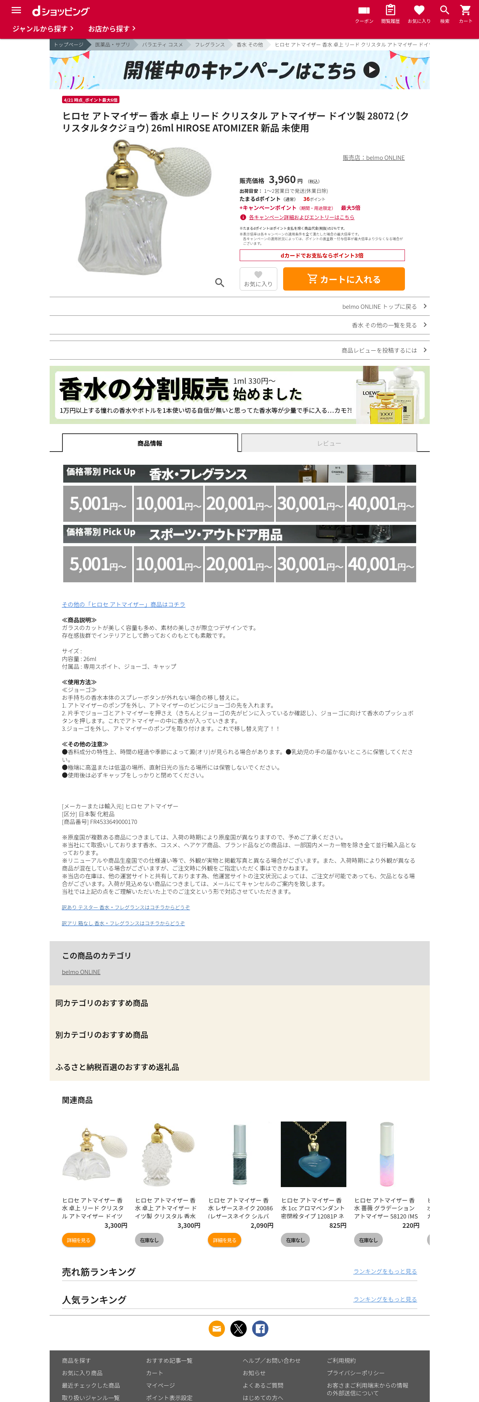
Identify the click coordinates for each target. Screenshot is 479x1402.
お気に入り (258, 284)
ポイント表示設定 (169, 1397)
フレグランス (210, 44)
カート (155, 1373)
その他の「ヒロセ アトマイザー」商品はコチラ (123, 604)
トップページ (69, 44)
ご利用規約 (341, 1360)
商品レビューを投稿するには (379, 350)
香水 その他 (250, 44)
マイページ (160, 1385)
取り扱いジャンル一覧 (91, 1397)
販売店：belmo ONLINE (374, 157)
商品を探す (76, 1360)
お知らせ (254, 1373)
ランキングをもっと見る (385, 1271)
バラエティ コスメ (162, 44)
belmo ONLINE (81, 972)
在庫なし (149, 1240)
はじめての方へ (263, 1397)
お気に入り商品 (82, 1373)
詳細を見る (78, 1240)
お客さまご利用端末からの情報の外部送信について (367, 1389)
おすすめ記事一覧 (169, 1360)
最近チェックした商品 (91, 1385)
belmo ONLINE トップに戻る (379, 306)
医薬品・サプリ (112, 44)
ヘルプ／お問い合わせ (272, 1360)
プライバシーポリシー (356, 1373)
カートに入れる (344, 279)
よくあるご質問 (263, 1385)
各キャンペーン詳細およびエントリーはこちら (301, 217)
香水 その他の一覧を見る (384, 325)
